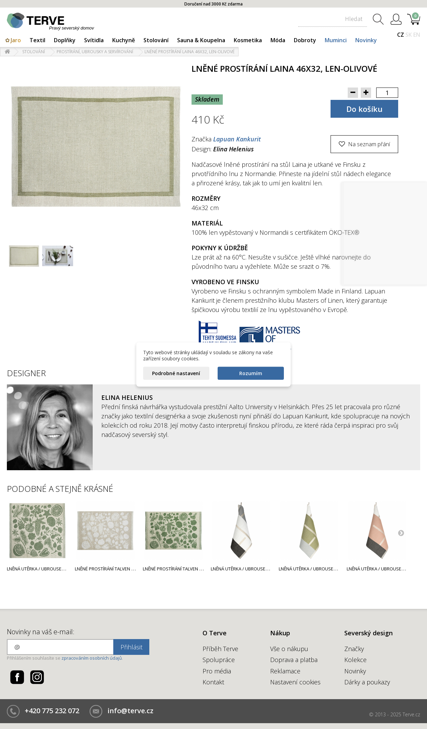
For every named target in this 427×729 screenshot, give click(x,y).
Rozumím (250, 373)
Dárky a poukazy (367, 682)
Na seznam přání (368, 144)
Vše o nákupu (289, 649)
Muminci (336, 40)
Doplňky (65, 40)
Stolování (156, 40)
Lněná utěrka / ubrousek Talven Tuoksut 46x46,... (63, 569)
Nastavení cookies (295, 682)
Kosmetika (248, 40)
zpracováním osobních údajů (91, 658)
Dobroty (305, 40)
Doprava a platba (294, 660)
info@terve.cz (130, 710)
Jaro (16, 40)
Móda (277, 40)
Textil (37, 40)
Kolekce (355, 660)
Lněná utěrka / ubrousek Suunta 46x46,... (257, 569)
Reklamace (285, 671)
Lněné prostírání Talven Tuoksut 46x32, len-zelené (200, 569)
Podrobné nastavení (176, 373)
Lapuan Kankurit (237, 139)
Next (400, 532)
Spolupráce (219, 660)
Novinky (366, 40)
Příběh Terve (220, 649)
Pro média (217, 671)
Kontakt (213, 682)
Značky (354, 649)
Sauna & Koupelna (201, 40)
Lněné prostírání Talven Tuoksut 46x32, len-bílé (129, 569)
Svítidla (94, 40)
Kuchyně (123, 40)
